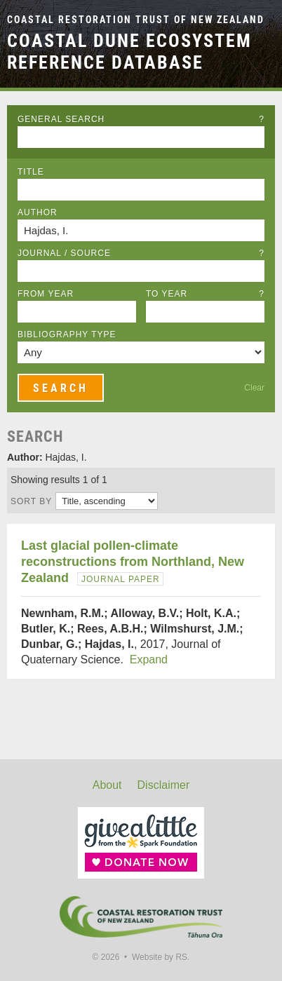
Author (38, 212)
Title (31, 172)
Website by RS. (160, 957)
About (107, 785)
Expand (149, 659)
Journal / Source (141, 253)
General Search (141, 119)
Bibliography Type (67, 334)
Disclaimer (163, 785)
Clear (254, 388)
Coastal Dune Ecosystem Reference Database (129, 51)
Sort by (31, 501)
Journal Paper (120, 579)
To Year (205, 294)
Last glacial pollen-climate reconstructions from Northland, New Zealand (132, 562)
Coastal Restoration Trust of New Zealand (135, 20)
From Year (46, 294)
